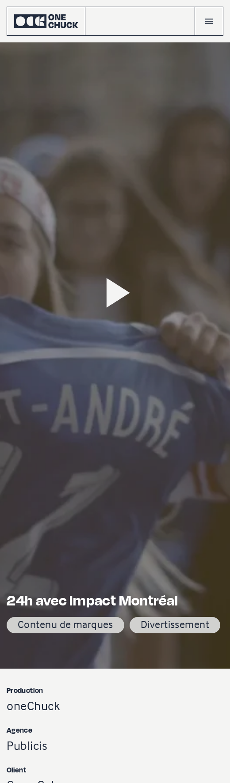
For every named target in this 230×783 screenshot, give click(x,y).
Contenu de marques (65, 624)
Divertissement (175, 624)
